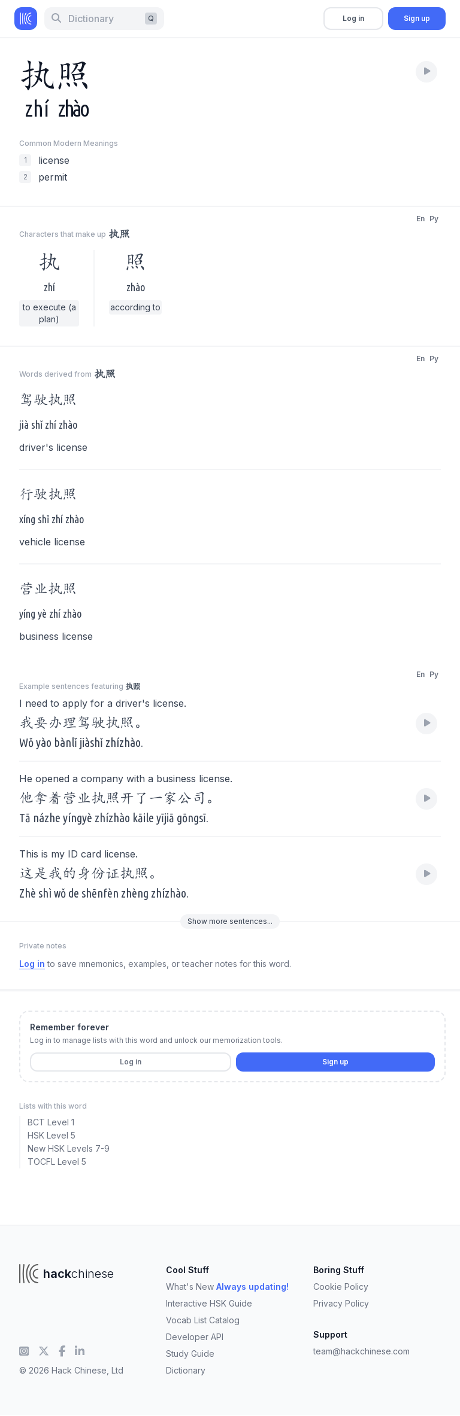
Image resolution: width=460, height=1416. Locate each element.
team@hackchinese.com (361, 1351)
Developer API (194, 1337)
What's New (227, 1286)
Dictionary (185, 1370)
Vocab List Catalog (203, 1320)
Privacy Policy (341, 1303)
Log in (353, 18)
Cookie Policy (340, 1286)
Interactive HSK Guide (209, 1303)
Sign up (417, 18)
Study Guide (190, 1353)
